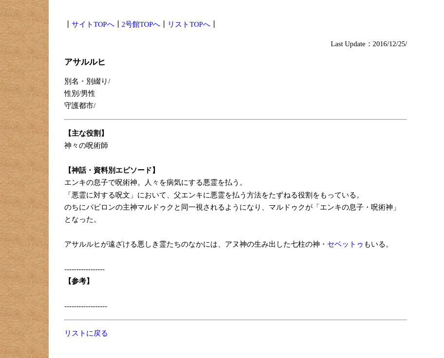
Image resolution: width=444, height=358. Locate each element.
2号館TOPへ (141, 24)
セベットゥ (345, 244)
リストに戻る (86, 333)
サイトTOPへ (93, 24)
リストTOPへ (188, 24)
